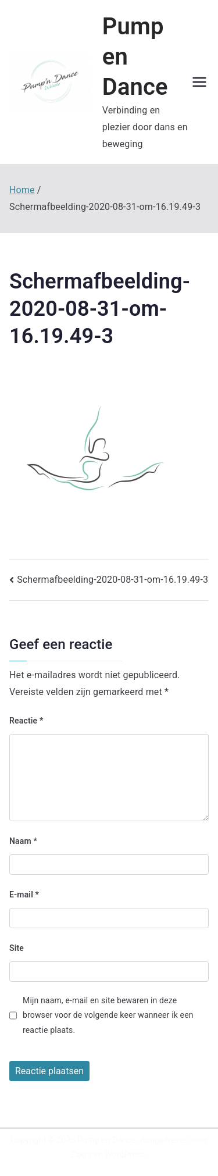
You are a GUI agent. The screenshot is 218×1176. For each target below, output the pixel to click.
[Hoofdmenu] (199, 82)
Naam (23, 841)
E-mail (24, 894)
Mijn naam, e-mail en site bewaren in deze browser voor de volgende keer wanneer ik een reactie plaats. (108, 1015)
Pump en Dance (106, 1140)
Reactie (26, 720)
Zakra (80, 1154)
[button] (50, 82)
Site (16, 948)
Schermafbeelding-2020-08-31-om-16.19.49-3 (112, 579)
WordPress (125, 1154)
